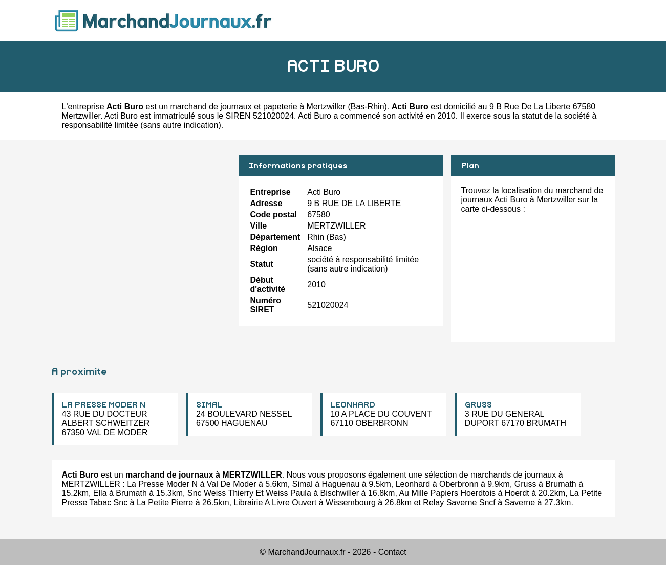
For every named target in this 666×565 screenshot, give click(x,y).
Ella (100, 493)
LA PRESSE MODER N (103, 405)
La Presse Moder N (162, 484)
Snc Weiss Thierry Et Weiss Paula (249, 493)
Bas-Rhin (367, 106)
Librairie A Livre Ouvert (274, 502)
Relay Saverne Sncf (459, 502)
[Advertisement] (141, 227)
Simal (302, 484)
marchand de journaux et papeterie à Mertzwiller (258, 106)
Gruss (525, 484)
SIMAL (209, 405)
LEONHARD (352, 405)
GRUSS (478, 405)
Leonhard (413, 484)
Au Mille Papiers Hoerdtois (447, 493)
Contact (392, 552)
